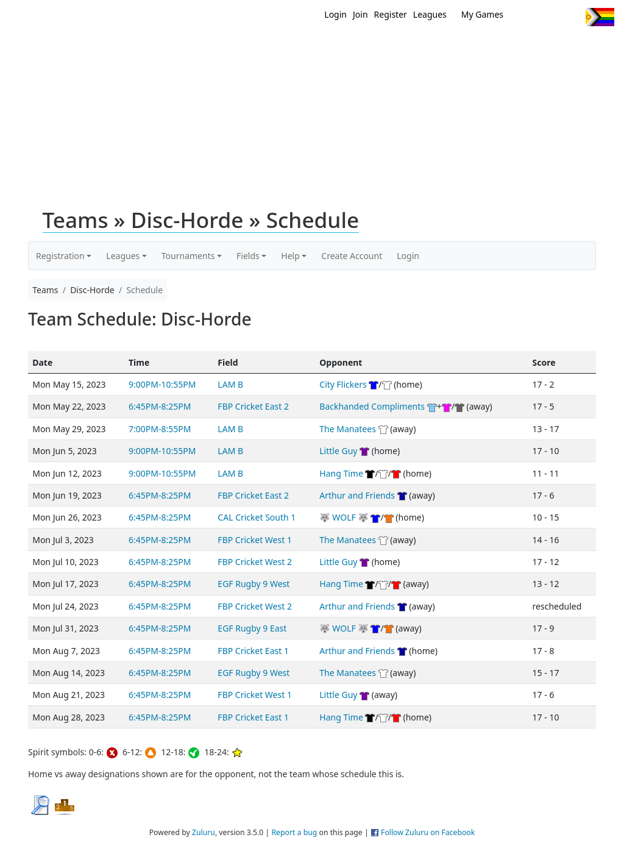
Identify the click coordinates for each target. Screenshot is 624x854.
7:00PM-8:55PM (160, 429)
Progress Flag (600, 17)
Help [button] (290, 256)
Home (300, 47)
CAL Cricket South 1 (257, 517)
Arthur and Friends (357, 495)
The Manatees (347, 429)
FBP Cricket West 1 (255, 540)
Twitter (526, 17)
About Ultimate (527, 47)
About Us (595, 47)
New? (336, 47)
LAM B (230, 384)
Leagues (430, 14)
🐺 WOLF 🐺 (344, 517)
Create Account (351, 256)
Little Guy (338, 451)
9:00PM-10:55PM (162, 384)
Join (360, 14)
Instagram (571, 17)
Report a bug (294, 832)
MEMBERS (380, 47)
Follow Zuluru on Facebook (428, 832)
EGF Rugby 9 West (253, 583)
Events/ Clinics (446, 47)
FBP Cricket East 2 (253, 406)
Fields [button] (248, 256)
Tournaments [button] (188, 256)
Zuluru (203, 832)
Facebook (549, 17)
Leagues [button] (123, 256)
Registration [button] (60, 256)
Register (390, 14)
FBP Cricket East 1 (253, 651)
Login (335, 14)
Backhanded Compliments (372, 406)
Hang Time (341, 473)
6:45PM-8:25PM (160, 406)
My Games (482, 14)
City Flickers (342, 384)
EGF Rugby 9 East (252, 628)
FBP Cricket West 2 (255, 562)
